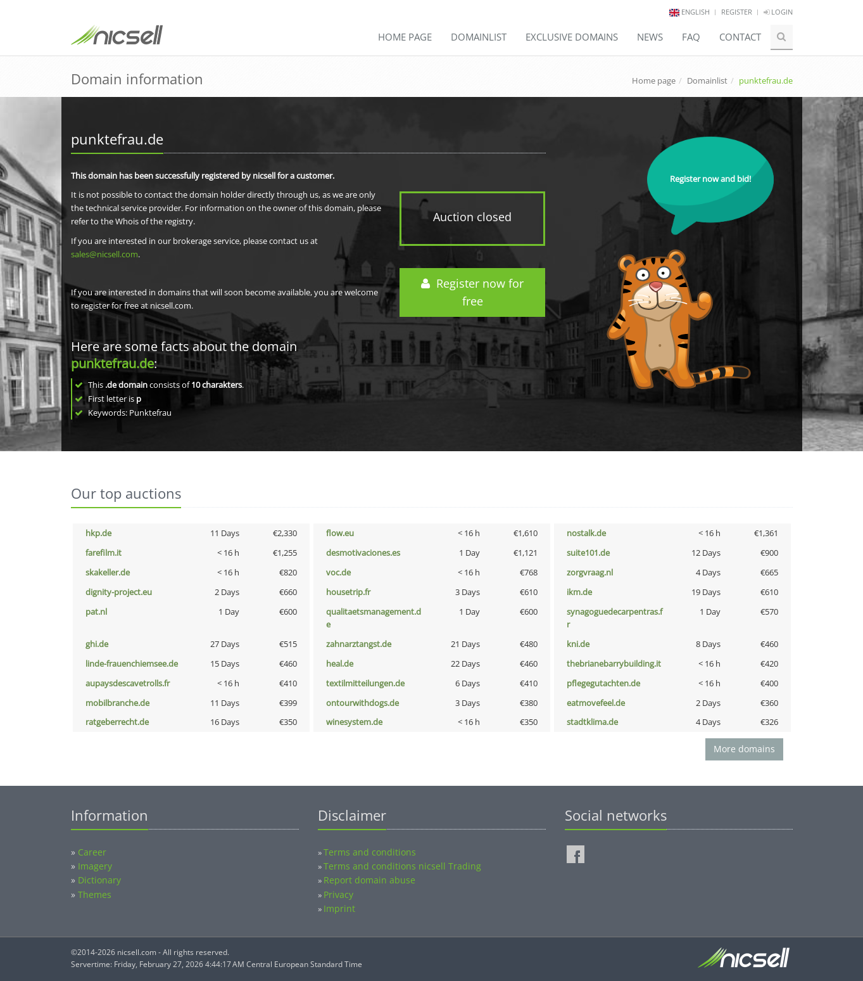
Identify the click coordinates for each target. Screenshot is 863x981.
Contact (740, 36)
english (695, 11)
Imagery (95, 866)
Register (736, 11)
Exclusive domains (572, 36)
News (650, 36)
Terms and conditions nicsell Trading (402, 866)
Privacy (338, 894)
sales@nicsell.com (104, 254)
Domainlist (479, 36)
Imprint (339, 908)
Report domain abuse (369, 880)
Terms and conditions (370, 852)
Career (92, 852)
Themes (94, 894)
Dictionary (99, 880)
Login (778, 11)
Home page (405, 36)
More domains (744, 749)
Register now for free (472, 292)
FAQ (691, 36)
